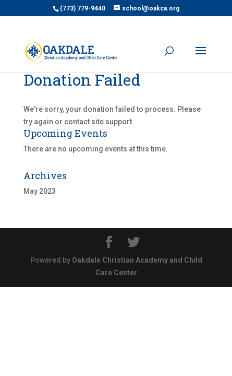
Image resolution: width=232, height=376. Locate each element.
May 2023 (39, 191)
